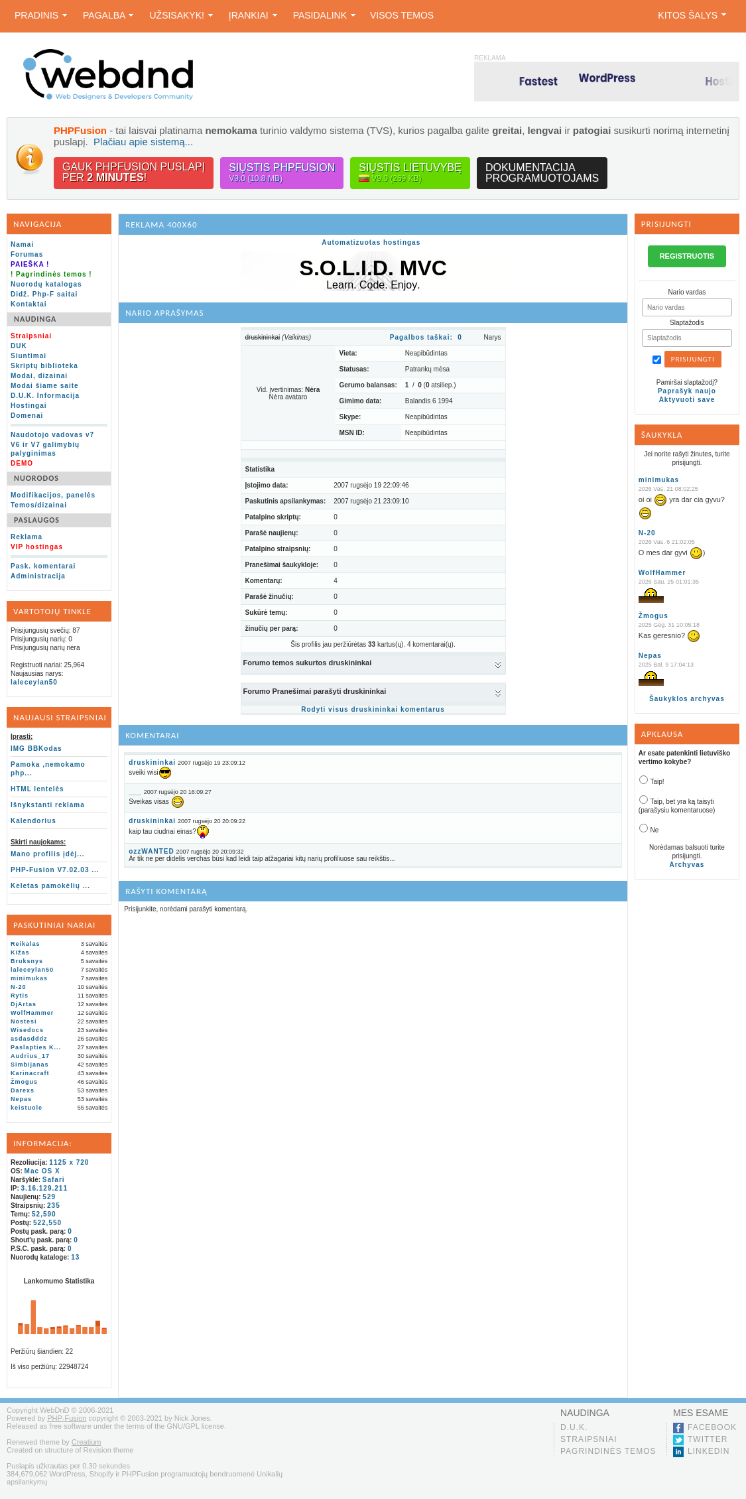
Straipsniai (588, 1439)
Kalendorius (33, 820)
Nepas (21, 1099)
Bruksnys (27, 961)
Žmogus (24, 1081)
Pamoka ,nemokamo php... (48, 769)
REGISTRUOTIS (687, 256)
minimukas (29, 978)
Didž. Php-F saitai (44, 294)
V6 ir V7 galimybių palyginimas (45, 449)
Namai (22, 244)
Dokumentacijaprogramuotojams (542, 173)
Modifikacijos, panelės (53, 495)
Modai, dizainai (39, 375)
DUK (19, 346)
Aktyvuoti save (687, 399)
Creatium (86, 1442)
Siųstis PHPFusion (282, 173)
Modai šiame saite (45, 385)
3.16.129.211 (44, 1188)
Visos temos (402, 15)
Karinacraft (30, 1073)
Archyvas (686, 864)
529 (49, 1197)
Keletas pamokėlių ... (50, 885)
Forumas (27, 254)
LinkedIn (708, 1451)
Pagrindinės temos (608, 1451)
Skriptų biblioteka (44, 365)
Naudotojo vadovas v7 (52, 434)
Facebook (712, 1427)
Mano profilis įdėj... (48, 854)
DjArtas (23, 1004)
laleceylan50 (34, 682)
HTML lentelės (37, 789)
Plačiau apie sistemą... (143, 141)
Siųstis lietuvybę (410, 173)
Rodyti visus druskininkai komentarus (373, 709)
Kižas (20, 952)
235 (53, 1205)
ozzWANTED (151, 851)
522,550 (47, 1222)
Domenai (27, 415)
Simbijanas (30, 1064)
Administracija (38, 576)
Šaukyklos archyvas (687, 698)
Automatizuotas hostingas (371, 242)
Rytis (20, 995)
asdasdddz (29, 1038)
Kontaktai (29, 304)
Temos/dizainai (39, 505)
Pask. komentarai (43, 566)
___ (135, 791)
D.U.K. (574, 1427)
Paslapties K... (36, 1047)
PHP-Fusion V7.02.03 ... (55, 870)
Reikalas (25, 944)
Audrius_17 (30, 1056)
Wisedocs (27, 1030)
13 (75, 1257)
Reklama (26, 537)
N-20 (19, 987)
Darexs (22, 1090)
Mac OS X (42, 1171)
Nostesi (24, 1021)
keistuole (26, 1107)
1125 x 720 (69, 1162)
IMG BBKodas (36, 748)
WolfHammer (32, 1013)
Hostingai (29, 405)
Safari (53, 1179)
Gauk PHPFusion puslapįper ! (133, 172)
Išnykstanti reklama (48, 805)
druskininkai (152, 762)
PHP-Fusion (66, 1418)
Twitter (707, 1439)
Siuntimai (28, 355)
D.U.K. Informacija (45, 395)
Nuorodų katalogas (46, 284)
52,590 (44, 1214)
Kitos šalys (692, 15)
